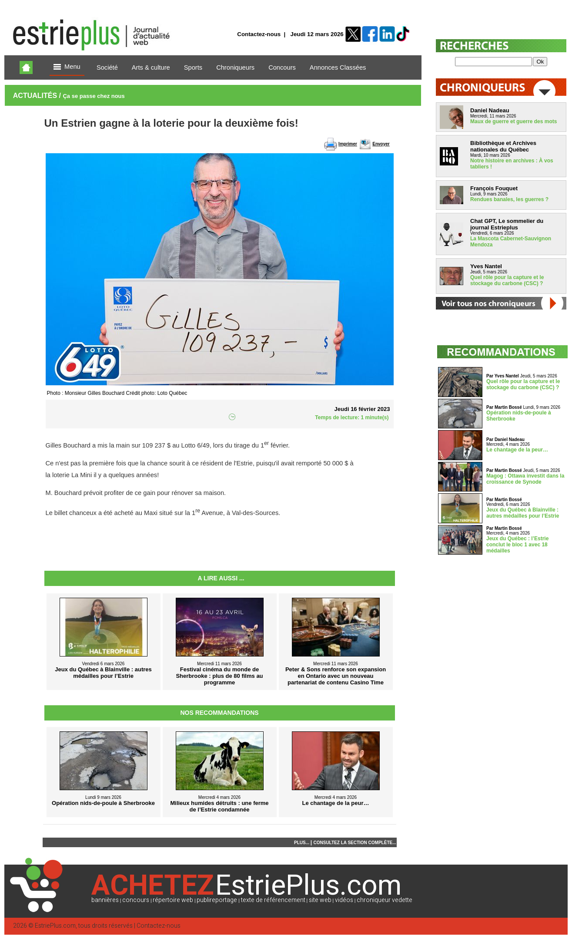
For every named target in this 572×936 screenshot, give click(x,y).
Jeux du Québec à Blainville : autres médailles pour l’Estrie (522, 513)
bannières (105, 900)
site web (320, 900)
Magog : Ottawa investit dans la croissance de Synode (525, 479)
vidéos (344, 900)
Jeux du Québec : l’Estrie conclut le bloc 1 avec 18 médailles (517, 544)
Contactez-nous (259, 34)
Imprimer (347, 143)
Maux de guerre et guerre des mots (513, 121)
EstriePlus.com (55, 925)
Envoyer (380, 143)
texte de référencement (273, 900)
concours (135, 900)
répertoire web (173, 900)
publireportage (217, 900)
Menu (67, 67)
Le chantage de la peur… (517, 450)
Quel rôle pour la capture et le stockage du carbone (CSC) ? (507, 280)
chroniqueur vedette (384, 900)
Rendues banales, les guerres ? (509, 199)
